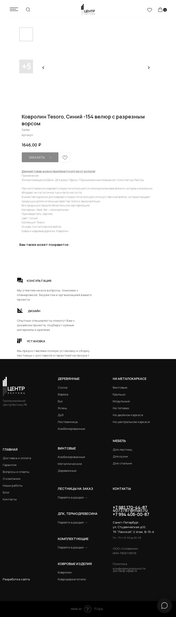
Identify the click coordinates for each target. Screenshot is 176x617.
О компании (11, 479)
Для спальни (122, 463)
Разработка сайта (16, 579)
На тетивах (121, 408)
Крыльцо (119, 394)
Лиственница (68, 422)
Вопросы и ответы (16, 472)
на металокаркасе (129, 378)
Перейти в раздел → (73, 497)
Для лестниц (122, 449)
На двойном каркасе (128, 415)
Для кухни (120, 456)
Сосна (62, 387)
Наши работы (12, 485)
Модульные (121, 401)
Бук (60, 401)
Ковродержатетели (72, 579)
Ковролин (65, 572)
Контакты (10, 499)
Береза (63, 394)
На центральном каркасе (131, 422)
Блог (6, 492)
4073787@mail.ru (130, 510)
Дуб (60, 415)
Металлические (70, 464)
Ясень (62, 408)
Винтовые (120, 387)
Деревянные (69, 378)
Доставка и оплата (17, 458)
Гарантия (9, 465)
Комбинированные (71, 429)
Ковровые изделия (75, 564)
